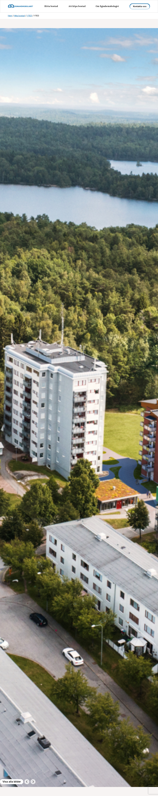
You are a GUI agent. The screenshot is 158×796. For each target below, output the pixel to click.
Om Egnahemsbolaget (107, 6)
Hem (10, 15)
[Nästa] (33, 781)
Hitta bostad (51, 6)
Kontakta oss (139, 6)
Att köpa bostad (77, 6)
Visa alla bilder (11, 781)
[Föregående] (26, 781)
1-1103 (29, 15)
